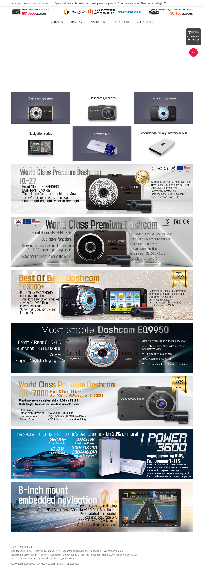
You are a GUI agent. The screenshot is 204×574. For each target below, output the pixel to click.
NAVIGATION (98, 22)
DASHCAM (76, 22)
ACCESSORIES (145, 22)
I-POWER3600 (121, 22)
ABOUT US (57, 22)
